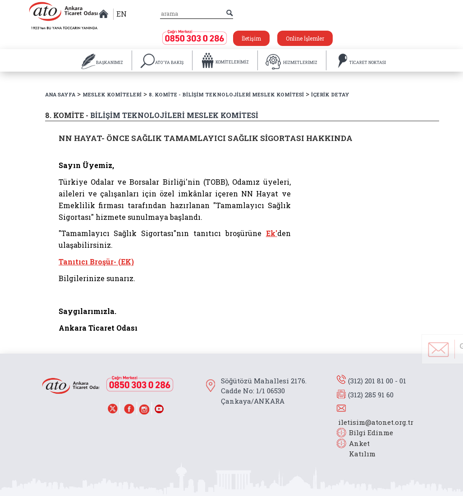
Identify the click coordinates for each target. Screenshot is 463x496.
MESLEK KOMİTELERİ (112, 94)
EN (121, 13)
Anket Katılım (358, 448)
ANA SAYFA (60, 94)
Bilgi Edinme (371, 432)
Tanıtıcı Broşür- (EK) (96, 261)
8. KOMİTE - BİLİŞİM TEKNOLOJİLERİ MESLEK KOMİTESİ (226, 94)
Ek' (271, 233)
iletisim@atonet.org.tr (375, 422)
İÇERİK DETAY (330, 94)
